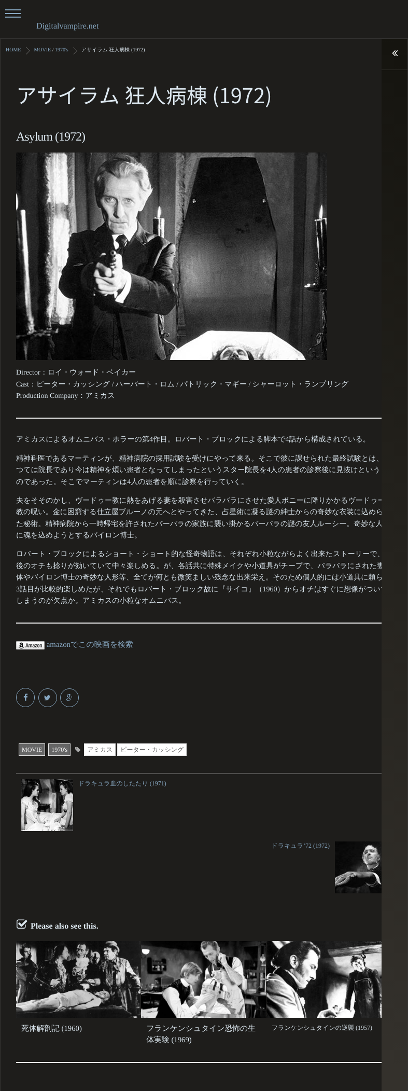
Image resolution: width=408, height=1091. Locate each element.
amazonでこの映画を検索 (72, 644)
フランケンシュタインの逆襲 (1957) (322, 965)
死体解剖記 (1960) (46, 965)
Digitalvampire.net (67, 26)
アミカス (99, 749)
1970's (59, 749)
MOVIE (32, 749)
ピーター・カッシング (152, 749)
